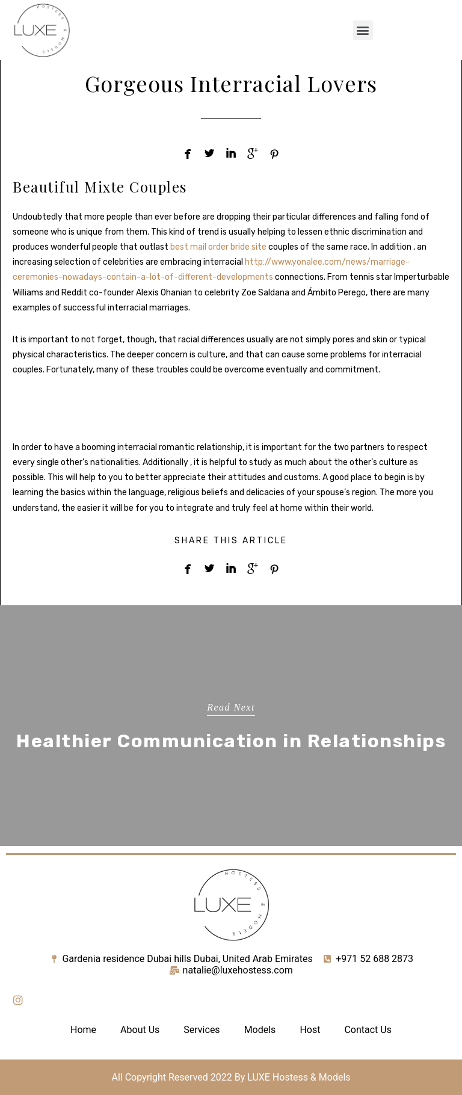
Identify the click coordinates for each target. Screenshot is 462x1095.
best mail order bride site (218, 247)
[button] (363, 30)
